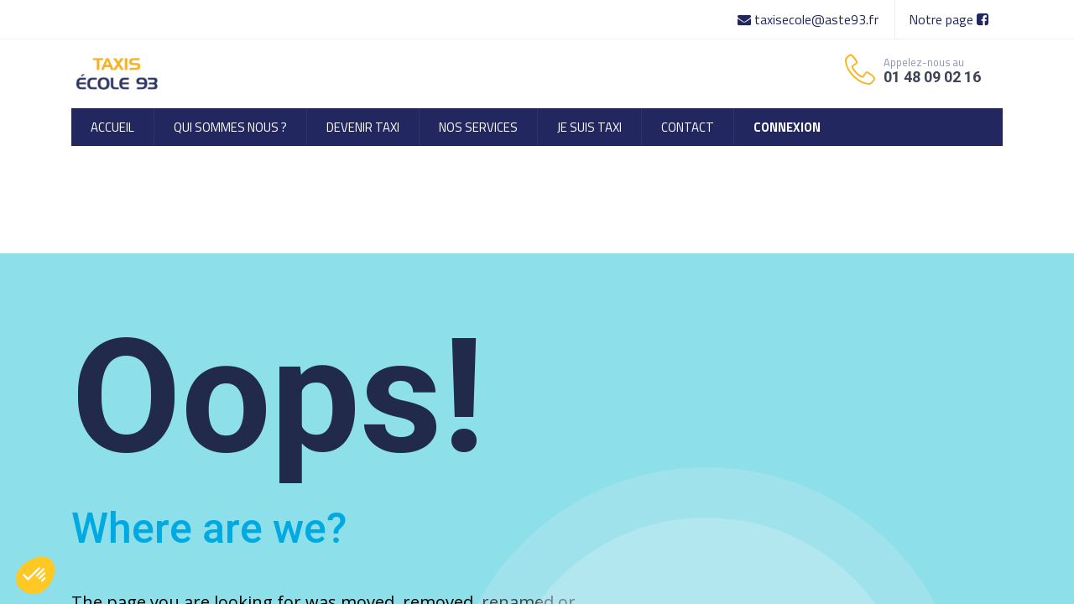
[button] (35, 575)
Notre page (948, 19)
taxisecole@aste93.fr (810, 19)
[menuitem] (112, 127)
